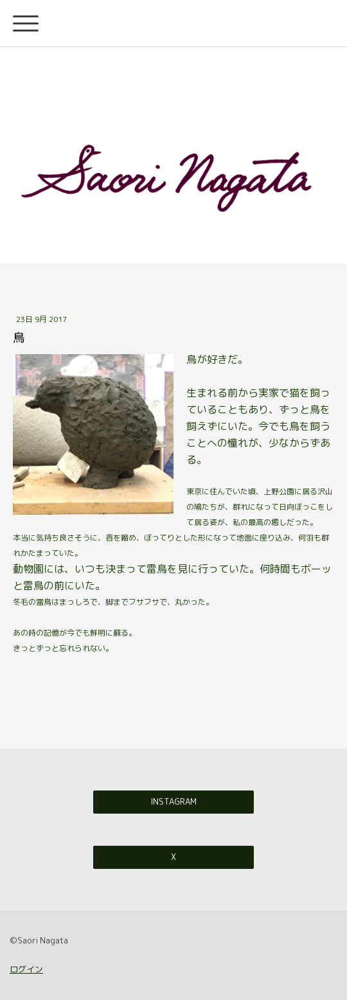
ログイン (26, 969)
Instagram (173, 801)
